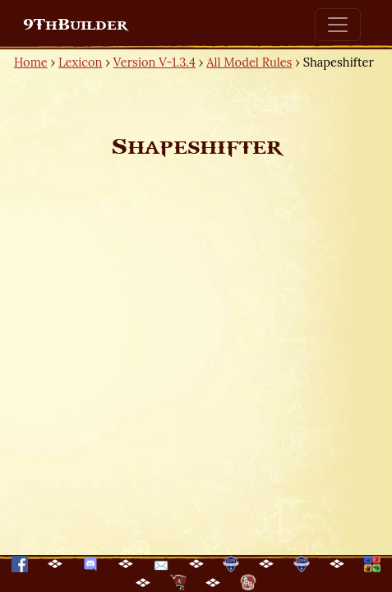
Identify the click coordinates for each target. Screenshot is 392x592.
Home (31, 62)
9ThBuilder (75, 24)
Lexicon (80, 62)
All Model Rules (249, 62)
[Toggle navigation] (338, 24)
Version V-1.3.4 (154, 62)
